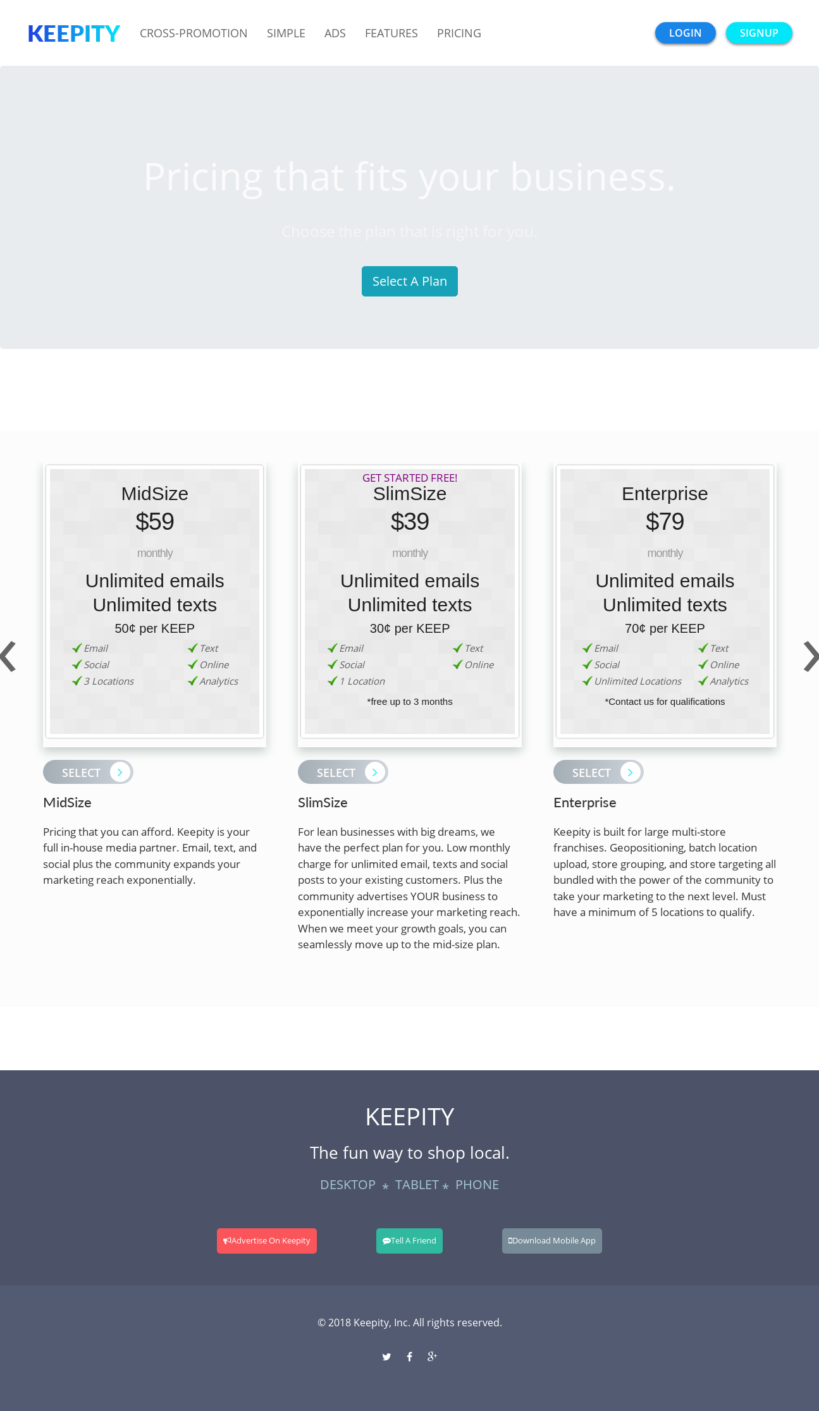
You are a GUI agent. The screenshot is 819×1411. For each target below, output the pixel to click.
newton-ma (261, 1374)
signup (759, 33)
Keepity (73, 33)
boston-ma (219, 1374)
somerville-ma (525, 1374)
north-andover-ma (378, 1374)
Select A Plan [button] (410, 281)
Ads (335, 32)
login (685, 33)
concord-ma (281, 1374)
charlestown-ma (596, 1374)
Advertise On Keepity (267, 1240)
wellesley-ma (240, 1374)
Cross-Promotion (194, 32)
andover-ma (352, 1374)
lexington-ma (571, 1374)
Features (391, 32)
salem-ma (431, 1374)
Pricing (459, 32)
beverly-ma (450, 1374)
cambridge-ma (501, 1374)
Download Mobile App (552, 1240)
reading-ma (302, 1374)
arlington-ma (548, 1374)
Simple (286, 32)
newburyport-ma (408, 1374)
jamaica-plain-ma (475, 1374)
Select (96, 772)
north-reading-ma (326, 1374)
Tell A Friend (409, 1240)
